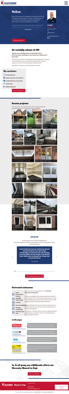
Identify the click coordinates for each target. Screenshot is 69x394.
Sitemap (31, 392)
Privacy (21, 392)
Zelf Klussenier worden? (61, 387)
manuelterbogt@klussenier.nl (53, 36)
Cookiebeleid (26, 392)
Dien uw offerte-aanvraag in (34, 276)
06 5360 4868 (52, 32)
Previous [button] (12, 257)
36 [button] (55, 271)
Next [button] (56, 257)
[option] (34, 255)
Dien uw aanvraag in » (18, 40)
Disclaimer (17, 392)
